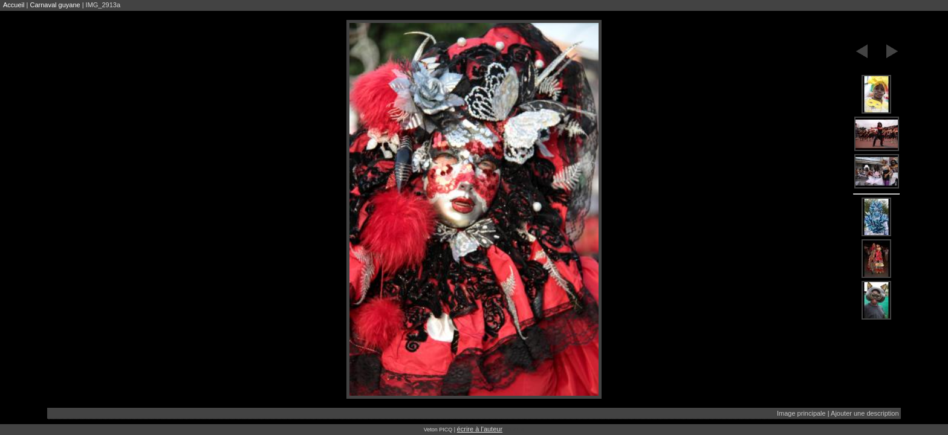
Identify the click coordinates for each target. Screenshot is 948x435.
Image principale (801, 413)
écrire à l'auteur (479, 429)
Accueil (13, 4)
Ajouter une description (865, 413)
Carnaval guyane (55, 4)
